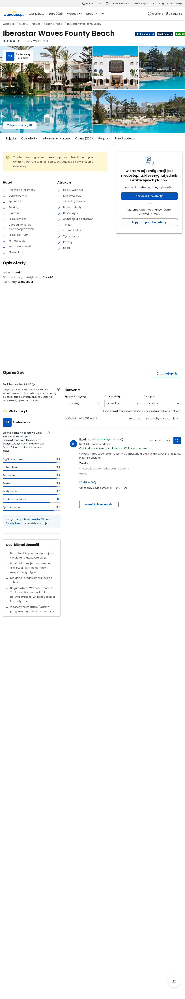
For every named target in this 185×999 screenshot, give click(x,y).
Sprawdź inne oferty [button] (149, 196)
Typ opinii (149, 396)
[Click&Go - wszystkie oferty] (49, 277)
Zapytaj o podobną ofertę (149, 222)
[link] (13, 13)
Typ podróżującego (76, 396)
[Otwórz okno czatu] (174, 981)
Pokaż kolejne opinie (98, 504)
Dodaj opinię (167, 373)
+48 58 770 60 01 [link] (95, 3)
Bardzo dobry (23, 54)
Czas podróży (112, 396)
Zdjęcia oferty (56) (19, 125)
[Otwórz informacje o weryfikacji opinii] (58, 389)
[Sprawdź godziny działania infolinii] (107, 3)
